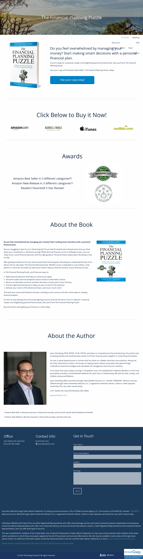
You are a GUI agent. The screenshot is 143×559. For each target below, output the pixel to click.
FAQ (137, 42)
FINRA (132, 511)
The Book (125, 37)
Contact (136, 53)
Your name (86, 445)
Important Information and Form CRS (37, 543)
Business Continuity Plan (63, 543)
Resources (116, 42)
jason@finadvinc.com (58, 395)
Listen (114, 48)
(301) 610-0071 (43, 441)
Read (131, 48)
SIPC (137, 511)
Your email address (89, 453)
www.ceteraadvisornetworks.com (121, 539)
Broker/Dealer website (11, 543)
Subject (84, 462)
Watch (122, 48)
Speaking (135, 37)
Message (85, 471)
